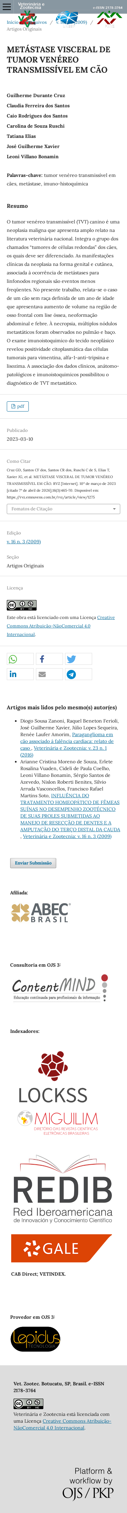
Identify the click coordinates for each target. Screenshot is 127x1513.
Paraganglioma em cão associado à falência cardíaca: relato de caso (67, 741)
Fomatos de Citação (32, 509)
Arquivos (37, 22)
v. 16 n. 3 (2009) (71, 22)
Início (13, 22)
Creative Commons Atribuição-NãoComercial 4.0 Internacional (61, 626)
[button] (20, 659)
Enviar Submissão (33, 863)
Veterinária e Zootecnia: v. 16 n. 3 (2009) (67, 836)
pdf (20, 406)
